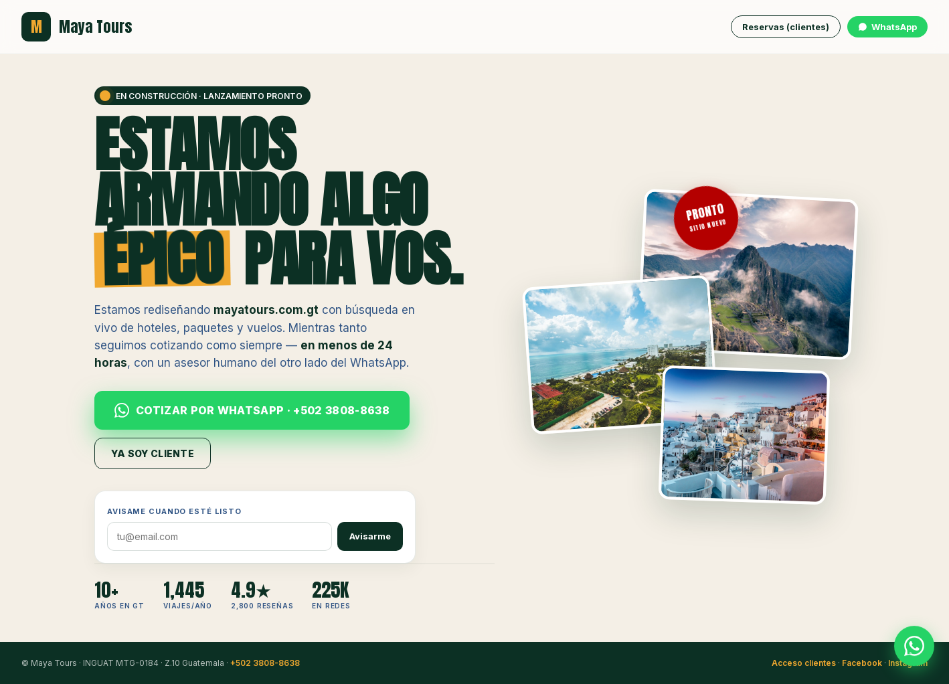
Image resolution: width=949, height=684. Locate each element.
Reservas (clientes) (785, 26)
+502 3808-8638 (265, 663)
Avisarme (370, 536)
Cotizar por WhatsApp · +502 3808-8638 (252, 410)
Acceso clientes (804, 663)
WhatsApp (887, 26)
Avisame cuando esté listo (174, 511)
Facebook (862, 663)
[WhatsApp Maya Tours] (914, 646)
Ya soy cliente (152, 453)
